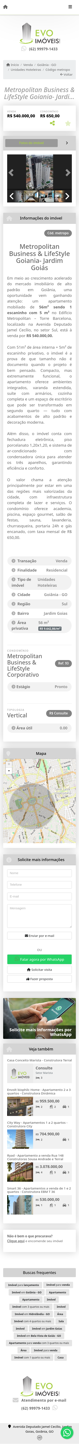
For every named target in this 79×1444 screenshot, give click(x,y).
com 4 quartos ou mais (32, 1321)
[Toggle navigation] (70, 7)
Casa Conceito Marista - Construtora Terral (39, 1060)
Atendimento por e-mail (39, 1400)
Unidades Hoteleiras (26, 69)
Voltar (66, 74)
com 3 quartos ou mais (30, 1307)
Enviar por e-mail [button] (39, 936)
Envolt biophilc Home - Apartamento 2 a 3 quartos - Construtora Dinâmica (39, 1091)
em (27, 1292)
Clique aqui (16, 1241)
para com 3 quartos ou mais (39, 1343)
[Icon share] (40, 1439)
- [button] (8, 771)
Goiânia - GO (46, 65)
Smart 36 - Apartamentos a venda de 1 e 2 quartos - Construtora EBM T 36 (39, 1190)
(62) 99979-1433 (43, 49)
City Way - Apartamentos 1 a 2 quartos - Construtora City (37, 1124)
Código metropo (58, 69)
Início (12, 65)
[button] (12, 172)
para (23, 1285)
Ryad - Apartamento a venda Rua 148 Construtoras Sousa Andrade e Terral (35, 1157)
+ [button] (9, 764)
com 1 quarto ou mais (32, 1357)
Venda (28, 65)
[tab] (31, 143)
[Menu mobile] (5, 7)
